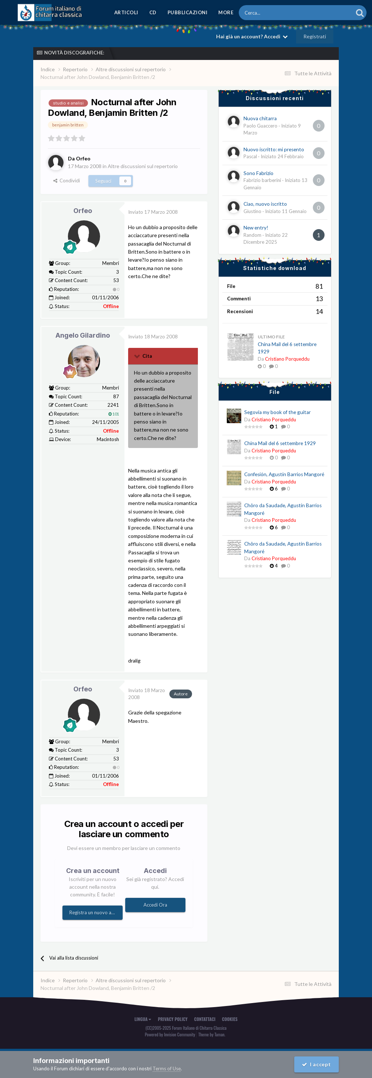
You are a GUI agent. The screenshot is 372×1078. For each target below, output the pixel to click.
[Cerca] (276, 12)
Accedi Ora (155, 905)
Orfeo (82, 211)
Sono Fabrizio (258, 173)
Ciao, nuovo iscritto (265, 204)
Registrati (314, 36)
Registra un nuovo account (95, 912)
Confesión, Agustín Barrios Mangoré (284, 474)
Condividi (66, 180)
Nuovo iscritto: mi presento (273, 149)
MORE (225, 12)
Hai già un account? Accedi (252, 36)
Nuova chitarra (260, 118)
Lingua (142, 1019)
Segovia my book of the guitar (277, 412)
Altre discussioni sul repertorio (143, 166)
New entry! (255, 228)
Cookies (230, 1019)
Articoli (126, 12)
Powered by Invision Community (170, 1034)
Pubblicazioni (188, 12)
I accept (316, 1064)
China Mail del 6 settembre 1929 (280, 443)
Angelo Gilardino (82, 335)
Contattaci (204, 1019)
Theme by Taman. (211, 1034)
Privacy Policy (172, 1019)
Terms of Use (167, 1068)
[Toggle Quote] (137, 356)
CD (153, 12)
